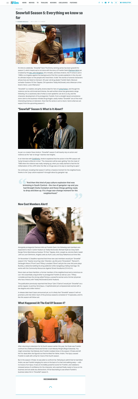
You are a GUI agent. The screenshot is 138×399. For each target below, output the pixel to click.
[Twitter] (102, 3)
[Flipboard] (109, 3)
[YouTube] (106, 3)
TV (38, 3)
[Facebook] (99, 3)
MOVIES (31, 3)
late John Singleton (36, 73)
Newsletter (125, 3)
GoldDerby (36, 159)
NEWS (24, 3)
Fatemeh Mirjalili (22, 21)
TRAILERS (44, 3)
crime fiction (63, 89)
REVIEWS (53, 3)
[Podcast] (116, 2)
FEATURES (73, 3)
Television (19, 9)
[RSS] (112, 3)
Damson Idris (74, 70)
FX (83, 62)
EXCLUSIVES (63, 3)
